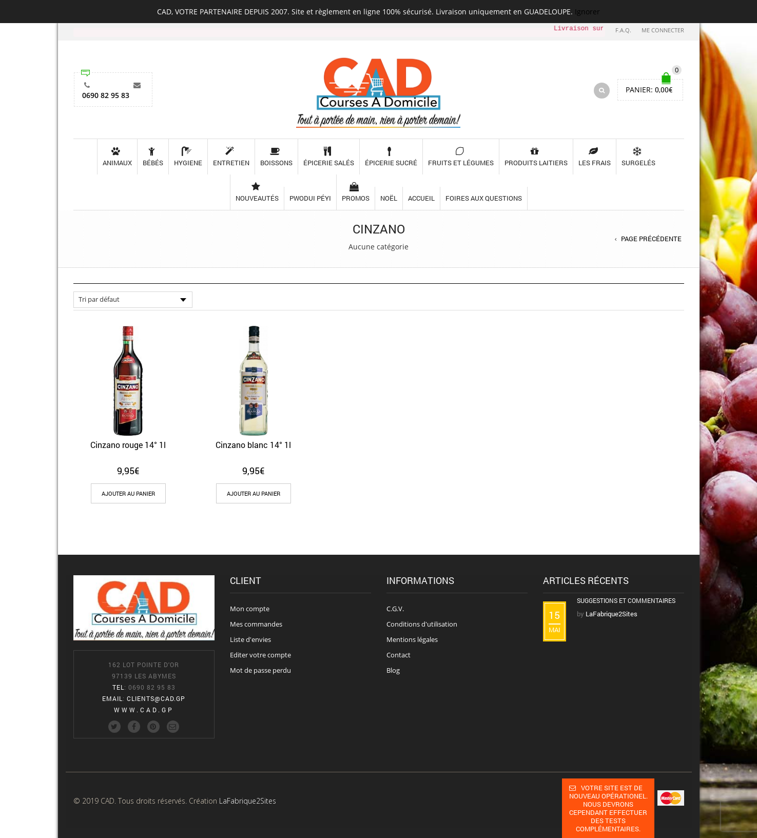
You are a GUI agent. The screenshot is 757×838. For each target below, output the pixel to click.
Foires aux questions (483, 198)
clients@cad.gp (156, 698)
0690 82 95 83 (105, 88)
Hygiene (188, 157)
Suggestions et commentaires (626, 600)
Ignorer (587, 11)
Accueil (421, 198)
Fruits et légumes (461, 157)
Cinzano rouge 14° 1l (128, 444)
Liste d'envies (250, 639)
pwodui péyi (310, 198)
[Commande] (132, 299)
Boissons (276, 157)
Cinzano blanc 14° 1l (253, 444)
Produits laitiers (536, 157)
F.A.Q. (623, 30)
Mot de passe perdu (260, 670)
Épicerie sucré (391, 157)
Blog (393, 670)
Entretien (231, 157)
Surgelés (638, 157)
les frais (594, 157)
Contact (398, 654)
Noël (388, 198)
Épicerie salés (328, 157)
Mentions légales (412, 639)
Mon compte (249, 608)
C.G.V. (395, 608)
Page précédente (651, 239)
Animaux (117, 157)
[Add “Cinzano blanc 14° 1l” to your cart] (253, 493)
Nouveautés (257, 192)
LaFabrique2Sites (247, 801)
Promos (356, 192)
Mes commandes (256, 624)
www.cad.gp (144, 710)
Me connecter (663, 30)
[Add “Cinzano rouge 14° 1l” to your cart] (128, 493)
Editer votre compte (260, 654)
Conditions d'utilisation (421, 624)
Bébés (153, 157)
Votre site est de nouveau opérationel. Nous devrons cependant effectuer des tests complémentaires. (608, 808)
